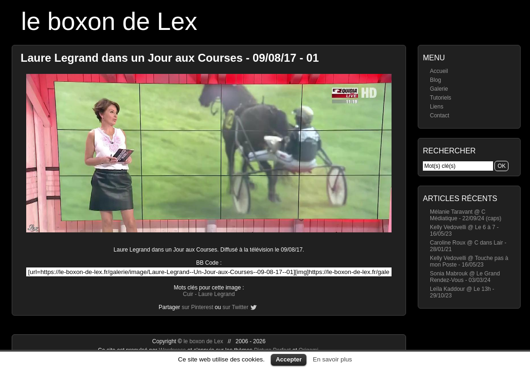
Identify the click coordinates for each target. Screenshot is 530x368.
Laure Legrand (216, 294)
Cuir (188, 294)
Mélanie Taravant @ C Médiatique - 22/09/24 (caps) (465, 215)
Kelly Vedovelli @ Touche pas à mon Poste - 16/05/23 (469, 261)
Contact (439, 115)
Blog (435, 80)
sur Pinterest (197, 307)
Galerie (439, 89)
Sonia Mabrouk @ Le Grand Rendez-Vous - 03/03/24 (465, 276)
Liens (436, 106)
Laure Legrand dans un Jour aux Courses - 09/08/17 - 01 (170, 57)
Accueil (439, 71)
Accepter (289, 359)
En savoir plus (332, 359)
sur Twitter (235, 307)
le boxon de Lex (109, 21)
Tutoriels (440, 97)
